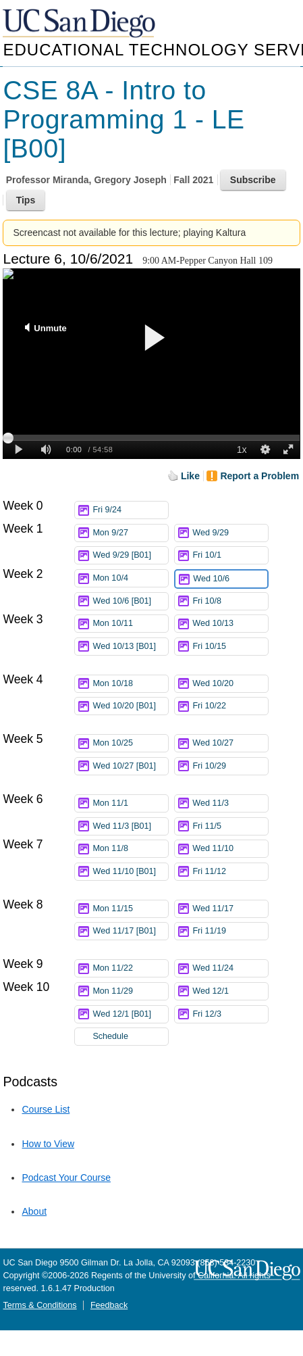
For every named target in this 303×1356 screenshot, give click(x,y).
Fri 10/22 (230, 706)
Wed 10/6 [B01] (130, 601)
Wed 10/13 (230, 623)
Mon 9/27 (130, 533)
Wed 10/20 (230, 683)
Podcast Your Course (66, 1177)
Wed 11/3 (230, 803)
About (34, 1211)
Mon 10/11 (130, 623)
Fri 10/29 (230, 766)
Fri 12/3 (230, 1014)
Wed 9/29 (230, 533)
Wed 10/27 (230, 743)
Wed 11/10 (230, 848)
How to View (48, 1143)
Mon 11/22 (130, 968)
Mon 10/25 (130, 743)
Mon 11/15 (130, 908)
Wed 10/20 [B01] (130, 708)
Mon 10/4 (130, 578)
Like (190, 475)
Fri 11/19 (230, 931)
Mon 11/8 (130, 848)
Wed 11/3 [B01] (130, 826)
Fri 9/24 (130, 510)
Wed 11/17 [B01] (130, 933)
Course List (46, 1109)
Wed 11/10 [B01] (130, 874)
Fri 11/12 (230, 871)
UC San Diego (80, 24)
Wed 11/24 (230, 968)
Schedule (110, 1036)
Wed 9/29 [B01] (130, 555)
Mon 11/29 (130, 991)
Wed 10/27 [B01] (130, 768)
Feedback (109, 1305)
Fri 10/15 (230, 646)
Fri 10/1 (230, 555)
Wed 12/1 (230, 991)
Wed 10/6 (230, 579)
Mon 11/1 (130, 803)
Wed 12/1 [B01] (130, 1014)
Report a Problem (259, 475)
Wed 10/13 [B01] (130, 648)
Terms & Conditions (39, 1305)
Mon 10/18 (130, 683)
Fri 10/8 (230, 601)
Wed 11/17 (230, 908)
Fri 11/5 (230, 826)
